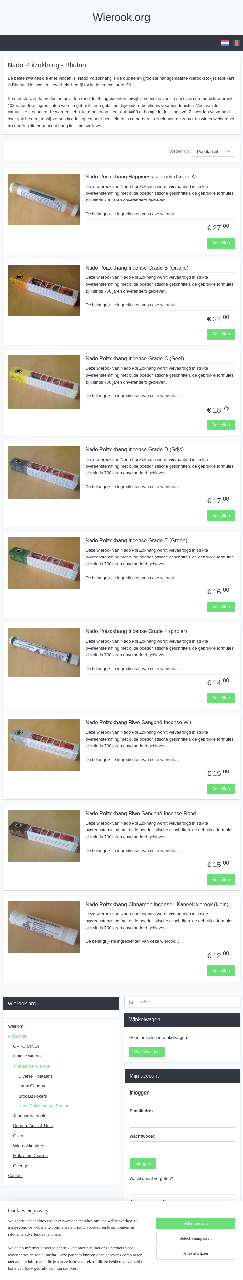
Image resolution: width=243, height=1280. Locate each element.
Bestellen (221, 242)
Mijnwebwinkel (184, 1268)
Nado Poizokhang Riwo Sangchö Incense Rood (141, 813)
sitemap (100, 1268)
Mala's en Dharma (30, 1155)
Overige (20, 1165)
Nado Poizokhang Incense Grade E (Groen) (136, 540)
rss (111, 1268)
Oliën (18, 1135)
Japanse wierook (29, 1115)
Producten (17, 1036)
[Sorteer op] (213, 151)
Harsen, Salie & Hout (33, 1125)
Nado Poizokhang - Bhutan (43, 1105)
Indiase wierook (28, 1056)
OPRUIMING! (26, 1046)
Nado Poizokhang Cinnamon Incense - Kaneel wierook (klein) (157, 904)
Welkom (15, 1026)
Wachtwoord (142, 1136)
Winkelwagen (147, 1051)
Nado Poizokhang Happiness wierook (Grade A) (141, 176)
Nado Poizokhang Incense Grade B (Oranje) (137, 267)
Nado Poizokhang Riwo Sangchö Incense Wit (138, 722)
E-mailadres (142, 1110)
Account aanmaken (153, 1243)
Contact (15, 1175)
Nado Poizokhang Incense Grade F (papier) (136, 631)
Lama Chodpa (31, 1085)
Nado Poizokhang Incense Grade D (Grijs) (135, 449)
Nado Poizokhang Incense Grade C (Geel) (135, 358)
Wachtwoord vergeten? (151, 1178)
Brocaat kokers (32, 1096)
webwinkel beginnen (133, 1268)
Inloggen (143, 1163)
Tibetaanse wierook (31, 1066)
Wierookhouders (28, 1145)
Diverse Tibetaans (35, 1076)
